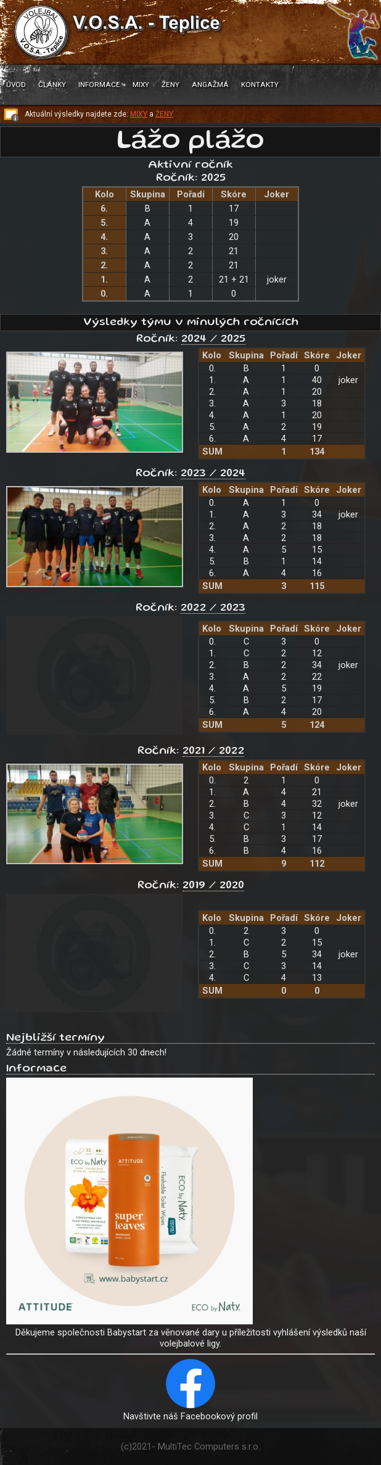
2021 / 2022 (213, 751)
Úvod (16, 84)
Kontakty (260, 84)
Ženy (170, 84)
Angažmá (210, 84)
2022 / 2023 (213, 608)
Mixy (141, 84)
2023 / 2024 (213, 474)
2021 (142, 1446)
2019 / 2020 (213, 886)
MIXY (138, 114)
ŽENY (164, 114)
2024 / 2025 (213, 339)
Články (52, 84)
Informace (99, 84)
